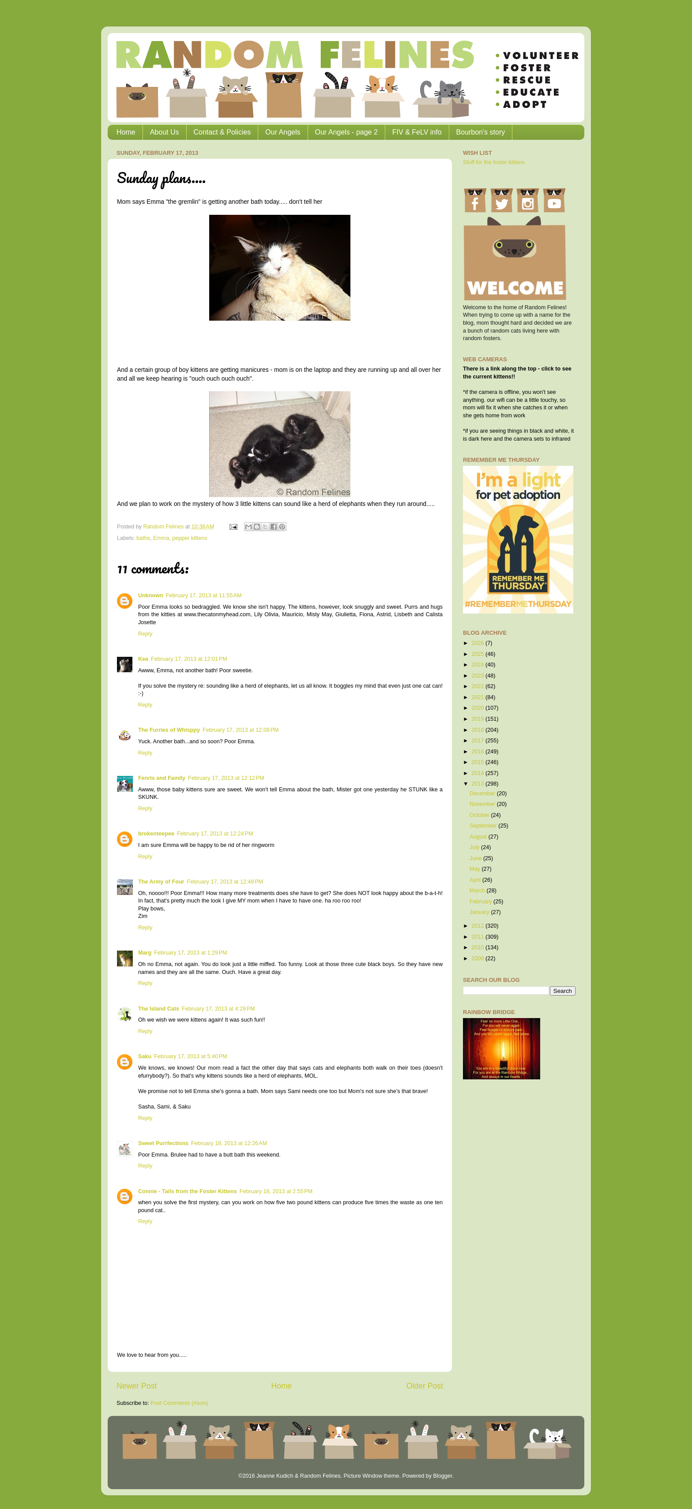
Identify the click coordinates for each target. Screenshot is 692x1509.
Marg (144, 953)
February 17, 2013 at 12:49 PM (225, 882)
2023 (478, 676)
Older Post (424, 1386)
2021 (478, 697)
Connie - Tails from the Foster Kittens (187, 1191)
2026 (478, 643)
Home (126, 132)
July (475, 847)
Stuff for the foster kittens (494, 162)
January (480, 912)
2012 (478, 926)
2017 (478, 741)
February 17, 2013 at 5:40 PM (190, 1056)
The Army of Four (161, 882)
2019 (478, 719)
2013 (478, 784)
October (480, 815)
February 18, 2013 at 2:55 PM (276, 1191)
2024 (478, 665)
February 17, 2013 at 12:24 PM (215, 834)
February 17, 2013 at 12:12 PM (226, 778)
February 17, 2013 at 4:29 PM (218, 1009)
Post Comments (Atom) (179, 1403)
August (479, 837)
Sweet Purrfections (163, 1143)
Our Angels (282, 132)
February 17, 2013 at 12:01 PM (189, 659)
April (476, 880)
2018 (478, 730)
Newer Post (137, 1386)
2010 (478, 947)
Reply (145, 634)
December (483, 793)
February (481, 902)
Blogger (442, 1476)
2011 (478, 937)
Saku (144, 1056)
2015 (478, 762)
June (476, 858)
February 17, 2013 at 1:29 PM (190, 953)
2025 (478, 654)
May (475, 869)
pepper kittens (189, 538)
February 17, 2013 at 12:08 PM (241, 730)
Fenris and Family (161, 778)
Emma (161, 538)
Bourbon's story (480, 132)
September (484, 826)
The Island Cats (158, 1009)
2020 (478, 708)
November (483, 804)
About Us (164, 132)
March (478, 890)
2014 (478, 773)
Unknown (150, 595)
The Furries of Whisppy (169, 730)
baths (143, 538)
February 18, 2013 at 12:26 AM (229, 1143)
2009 (478, 958)
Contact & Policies (222, 132)
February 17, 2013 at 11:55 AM (204, 595)
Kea (143, 659)
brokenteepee (156, 834)
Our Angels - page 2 (346, 132)
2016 (478, 752)
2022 (478, 686)
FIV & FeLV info (417, 132)
